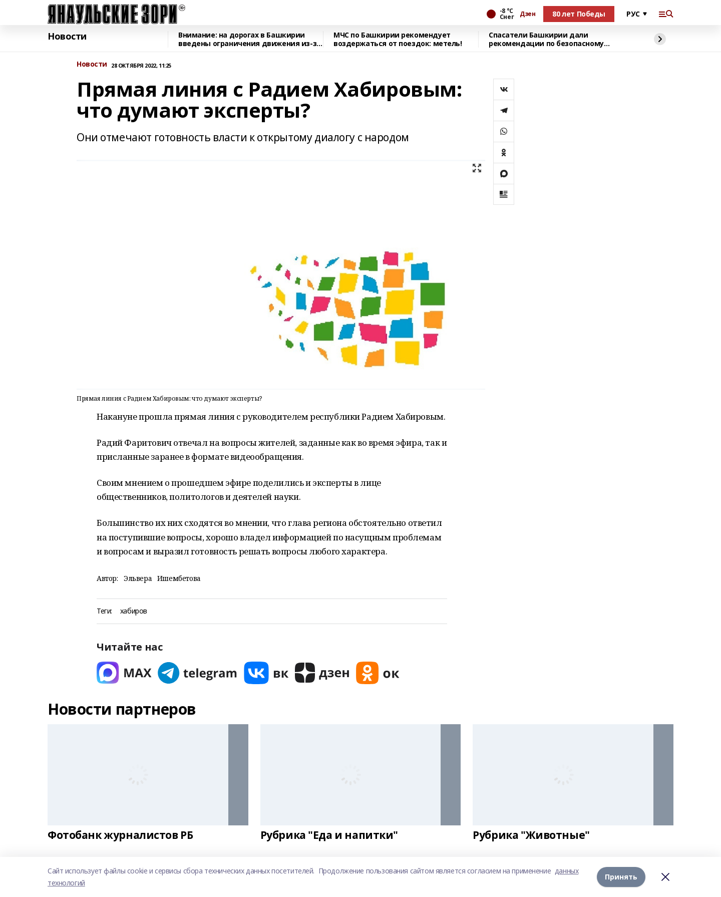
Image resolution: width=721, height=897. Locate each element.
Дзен (527, 14)
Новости (67, 36)
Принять (621, 876)
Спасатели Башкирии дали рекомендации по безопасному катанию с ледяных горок (546, 39)
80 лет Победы (578, 14)
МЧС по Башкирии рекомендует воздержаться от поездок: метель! (397, 39)
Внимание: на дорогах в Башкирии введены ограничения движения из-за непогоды (249, 39)
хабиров (133, 611)
